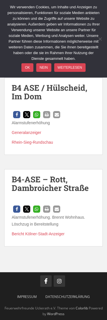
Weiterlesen (70, 68)
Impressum (27, 296)
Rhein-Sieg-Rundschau (32, 142)
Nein (44, 68)
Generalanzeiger (26, 132)
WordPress (55, 313)
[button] (16, 114)
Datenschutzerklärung (67, 296)
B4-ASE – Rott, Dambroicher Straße (50, 183)
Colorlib (82, 308)
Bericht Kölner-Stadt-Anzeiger (38, 234)
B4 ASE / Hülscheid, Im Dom (49, 92)
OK (27, 68)
